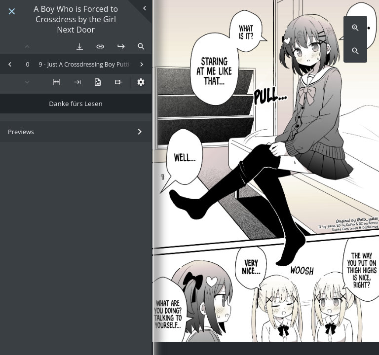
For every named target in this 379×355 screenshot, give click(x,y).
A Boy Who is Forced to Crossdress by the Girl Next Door (76, 19)
